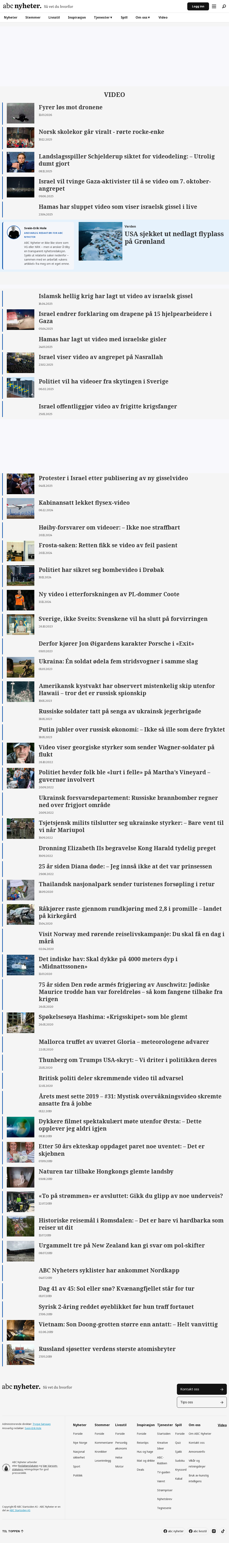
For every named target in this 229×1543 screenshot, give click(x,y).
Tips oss (186, 1402)
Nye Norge (80, 1442)
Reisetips (143, 1442)
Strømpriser (164, 1490)
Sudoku (180, 1460)
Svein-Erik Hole (33, 1428)
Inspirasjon (77, 17)
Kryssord (180, 1469)
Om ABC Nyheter (200, 1433)
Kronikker (101, 1451)
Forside (78, 1433)
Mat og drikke (146, 1460)
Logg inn (198, 6)
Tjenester (102, 17)
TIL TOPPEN (11, 1531)
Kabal (178, 1478)
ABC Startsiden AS (20, 1510)
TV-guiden (163, 1472)
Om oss (141, 17)
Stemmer (33, 17)
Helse (118, 1457)
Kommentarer (104, 1442)
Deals (140, 1469)
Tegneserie (164, 1508)
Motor (119, 1466)
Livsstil (54, 17)
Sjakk (178, 1451)
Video (163, 17)
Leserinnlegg (103, 1460)
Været (161, 1481)
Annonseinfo (197, 1451)
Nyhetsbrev (164, 1499)
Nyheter (10, 17)
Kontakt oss (189, 1389)
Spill (124, 17)
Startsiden (164, 1433)
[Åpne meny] (214, 6)
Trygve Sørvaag (42, 1424)
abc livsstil (200, 1531)
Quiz (178, 1442)
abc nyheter (175, 1531)
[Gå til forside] (38, 6)
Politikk (77, 1475)
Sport (76, 1466)
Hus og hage (145, 1451)
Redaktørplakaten (28, 1465)
